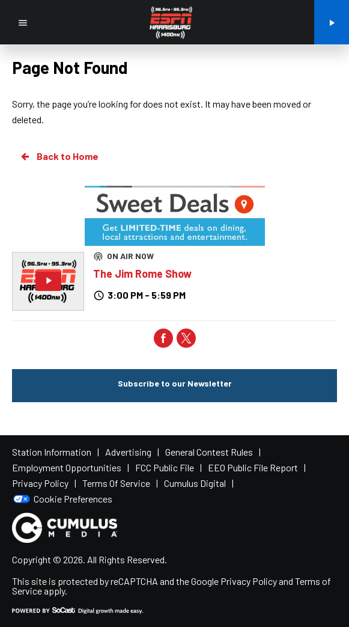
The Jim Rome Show (142, 273)
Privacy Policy (248, 581)
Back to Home (59, 156)
